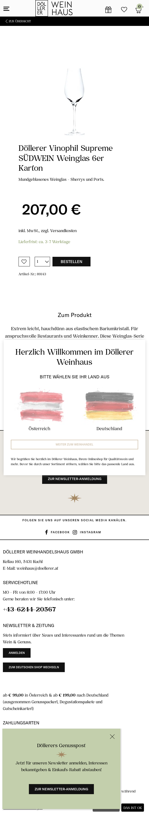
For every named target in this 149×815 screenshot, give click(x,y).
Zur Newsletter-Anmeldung (61, 789)
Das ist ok (132, 808)
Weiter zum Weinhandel (74, 444)
